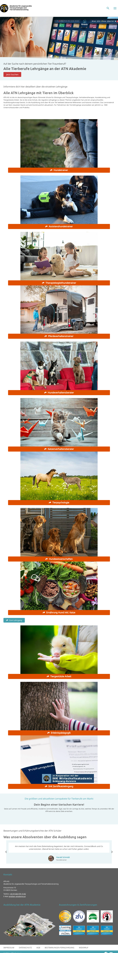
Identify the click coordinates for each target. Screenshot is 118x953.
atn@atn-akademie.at (17, 896)
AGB (38, 947)
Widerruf (83, 947)
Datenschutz (25, 947)
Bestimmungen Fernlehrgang (59, 947)
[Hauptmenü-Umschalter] (115, 8)
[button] (108, 8)
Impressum (8, 947)
